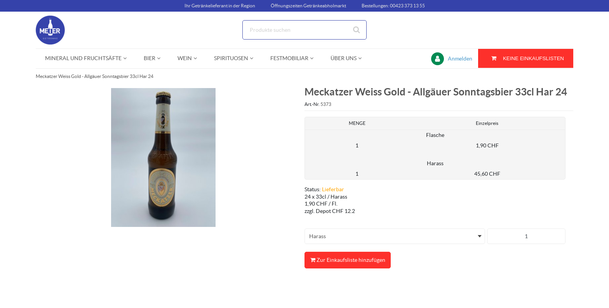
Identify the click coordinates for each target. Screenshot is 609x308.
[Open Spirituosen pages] (254, 58)
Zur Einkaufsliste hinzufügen (347, 260)
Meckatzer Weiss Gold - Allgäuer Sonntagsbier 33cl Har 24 (94, 76)
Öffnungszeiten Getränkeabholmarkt (308, 5)
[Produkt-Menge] (526, 236)
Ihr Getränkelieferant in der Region (219, 5)
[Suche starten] (357, 30)
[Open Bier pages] (161, 58)
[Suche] (304, 30)
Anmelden (460, 58)
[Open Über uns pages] (363, 58)
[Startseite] (73, 30)
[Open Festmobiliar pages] (314, 58)
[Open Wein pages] (198, 58)
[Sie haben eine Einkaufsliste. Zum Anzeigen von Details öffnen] (525, 58)
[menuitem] (85, 58)
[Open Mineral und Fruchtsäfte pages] (128, 58)
